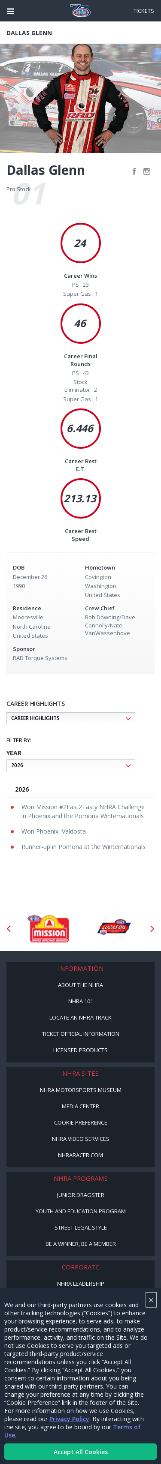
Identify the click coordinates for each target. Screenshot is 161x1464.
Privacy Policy (69, 1419)
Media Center (80, 1106)
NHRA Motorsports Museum (81, 1090)
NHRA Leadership (80, 1283)
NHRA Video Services (80, 1139)
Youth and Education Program (81, 1211)
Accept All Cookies (81, 1452)
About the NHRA (80, 985)
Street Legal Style (81, 1227)
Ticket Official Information (80, 1034)
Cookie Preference (80, 1122)
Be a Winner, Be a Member (81, 1244)
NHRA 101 (80, 1001)
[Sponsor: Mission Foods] (48, 928)
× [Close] (151, 1300)
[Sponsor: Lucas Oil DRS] (113, 928)
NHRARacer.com (80, 1155)
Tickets (144, 11)
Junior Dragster (80, 1195)
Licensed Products (80, 1050)
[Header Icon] (10, 10)
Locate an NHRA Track (80, 1017)
